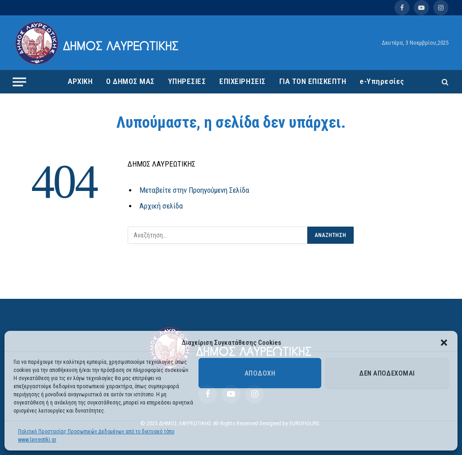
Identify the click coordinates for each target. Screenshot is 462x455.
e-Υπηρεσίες (382, 81)
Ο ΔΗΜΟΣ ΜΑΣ (130, 81)
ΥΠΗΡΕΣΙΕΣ (187, 81)
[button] (443, 342)
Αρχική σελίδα (161, 206)
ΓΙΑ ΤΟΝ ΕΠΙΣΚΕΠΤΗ (312, 81)
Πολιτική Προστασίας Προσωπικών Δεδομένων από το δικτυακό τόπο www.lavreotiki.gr (96, 435)
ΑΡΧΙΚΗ (80, 81)
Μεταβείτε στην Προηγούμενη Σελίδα (194, 190)
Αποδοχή (260, 373)
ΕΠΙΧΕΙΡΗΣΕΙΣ (242, 81)
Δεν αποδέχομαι (387, 373)
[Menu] (19, 81)
